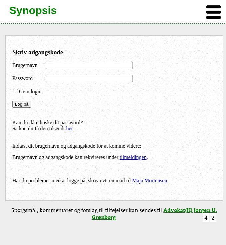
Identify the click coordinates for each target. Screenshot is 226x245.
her (69, 128)
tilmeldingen (133, 157)
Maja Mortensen (149, 180)
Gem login (28, 91)
